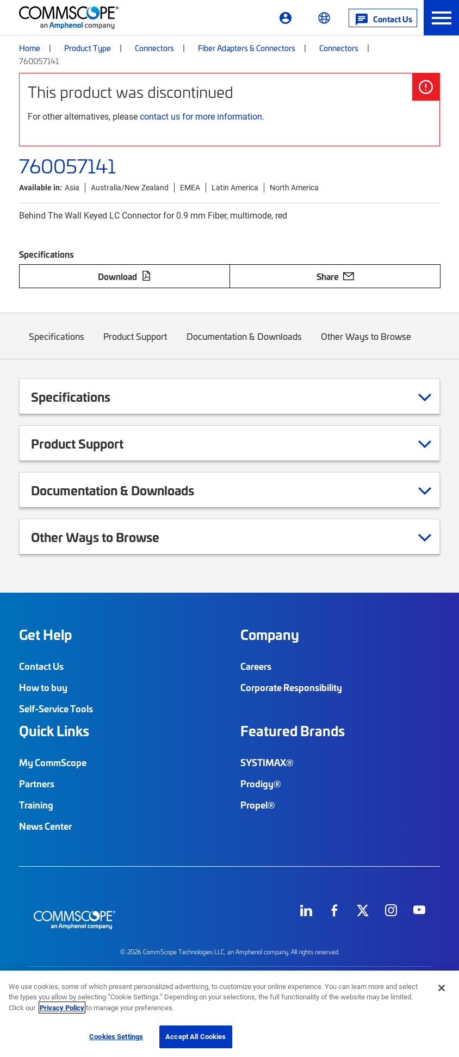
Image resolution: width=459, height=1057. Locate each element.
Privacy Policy (62, 1007)
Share (335, 276)
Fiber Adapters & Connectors (246, 47)
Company (269, 634)
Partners (36, 783)
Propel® (257, 804)
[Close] (442, 988)
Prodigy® (260, 783)
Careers (255, 666)
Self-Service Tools (56, 708)
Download (124, 276)
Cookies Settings (116, 1036)
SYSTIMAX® (267, 762)
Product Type (87, 47)
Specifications (56, 344)
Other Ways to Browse (366, 344)
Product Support (135, 344)
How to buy (43, 687)
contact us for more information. (202, 116)
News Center (45, 825)
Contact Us (41, 666)
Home (29, 47)
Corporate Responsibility (291, 687)
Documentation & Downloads (244, 344)
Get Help (45, 634)
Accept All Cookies (195, 1036)
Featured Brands (292, 730)
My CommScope (52, 762)
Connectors (154, 47)
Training (36, 804)
